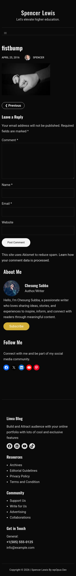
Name (7, 185)
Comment (10, 140)
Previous (14, 105)
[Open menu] (5, 33)
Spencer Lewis (38, 12)
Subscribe (16, 326)
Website (7, 222)
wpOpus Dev (59, 569)
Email (7, 203)
